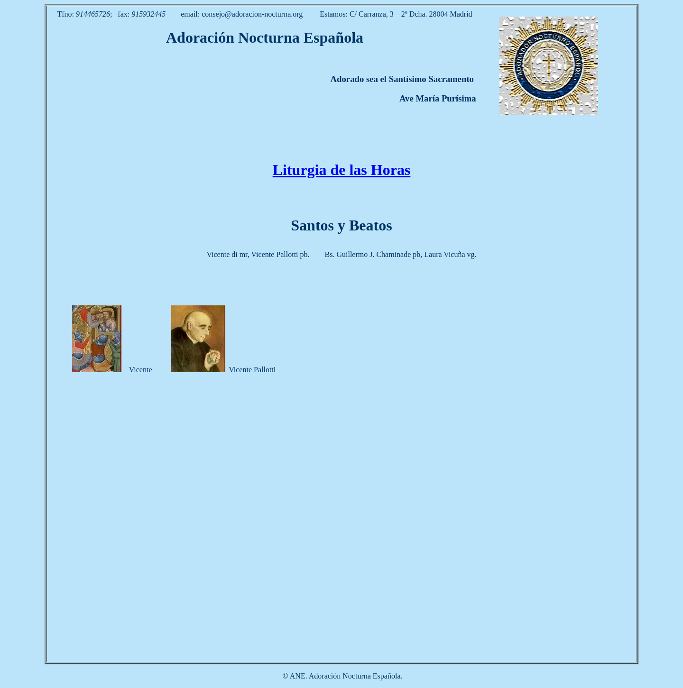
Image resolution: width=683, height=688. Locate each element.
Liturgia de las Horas (342, 169)
